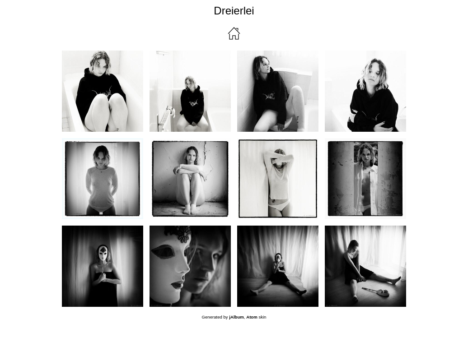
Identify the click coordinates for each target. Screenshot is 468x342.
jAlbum (236, 316)
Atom (251, 316)
